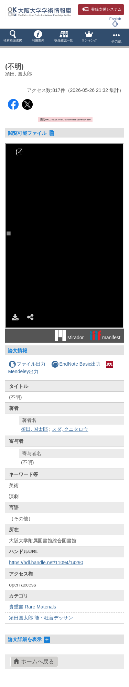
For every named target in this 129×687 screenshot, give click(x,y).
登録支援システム (101, 9)
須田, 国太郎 (34, 429)
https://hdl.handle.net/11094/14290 (46, 562)
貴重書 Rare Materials (32, 606)
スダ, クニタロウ (70, 429)
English (115, 22)
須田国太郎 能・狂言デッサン (41, 617)
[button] (12, 37)
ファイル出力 (27, 364)
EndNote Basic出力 (76, 364)
